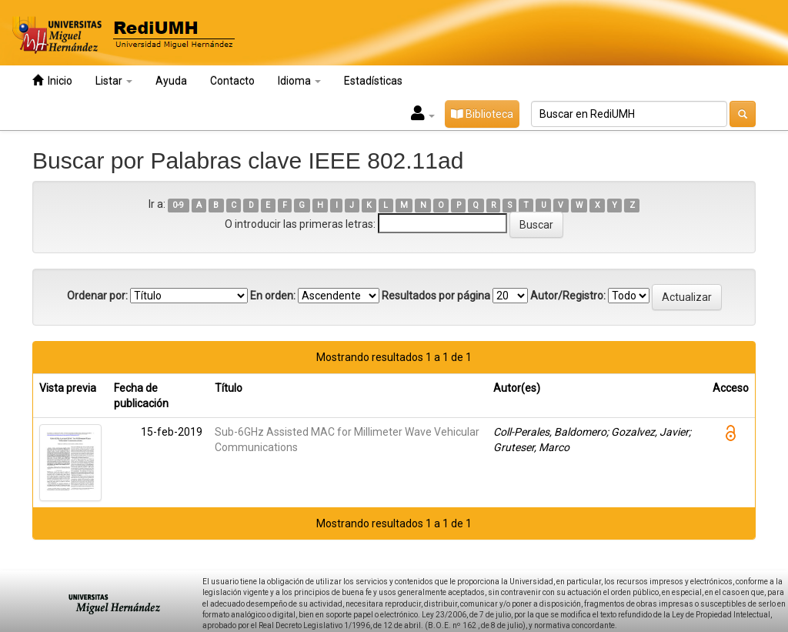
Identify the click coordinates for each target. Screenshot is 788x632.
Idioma (299, 81)
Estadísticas (373, 81)
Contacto (232, 81)
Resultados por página (436, 295)
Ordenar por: (97, 295)
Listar (113, 81)
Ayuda (171, 81)
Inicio (52, 80)
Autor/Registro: (568, 295)
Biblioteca (482, 114)
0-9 (178, 205)
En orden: (273, 295)
